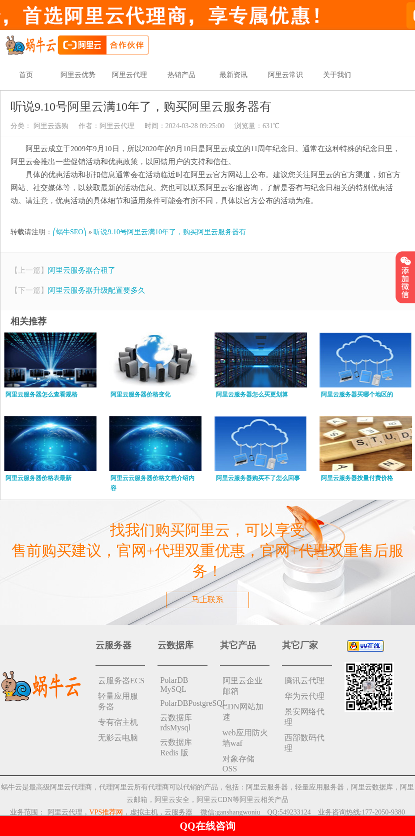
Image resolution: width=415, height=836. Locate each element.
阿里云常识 (285, 75)
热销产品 (182, 75)
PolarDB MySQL (174, 684)
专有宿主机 (118, 722)
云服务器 (178, 812)
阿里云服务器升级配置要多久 (97, 290)
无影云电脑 (118, 737)
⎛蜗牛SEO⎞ (69, 232)
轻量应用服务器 (118, 701)
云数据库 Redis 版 (176, 747)
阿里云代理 (129, 75)
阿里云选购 (50, 126)
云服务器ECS (121, 680)
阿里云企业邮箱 (242, 685)
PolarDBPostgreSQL (184, 703)
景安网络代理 (304, 716)
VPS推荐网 (107, 812)
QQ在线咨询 (207, 825)
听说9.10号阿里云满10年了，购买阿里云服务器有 (170, 232)
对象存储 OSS (238, 763)
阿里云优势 (78, 75)
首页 (26, 75)
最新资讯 (234, 75)
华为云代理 (304, 696)
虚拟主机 (144, 812)
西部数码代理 (304, 742)
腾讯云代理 (304, 680)
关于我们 (337, 75)
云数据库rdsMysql (176, 722)
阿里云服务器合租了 (82, 270)
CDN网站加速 (243, 711)
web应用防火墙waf (245, 737)
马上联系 (208, 599)
